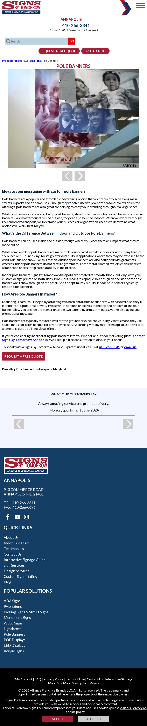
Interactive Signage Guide (25, 559)
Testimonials (14, 548)
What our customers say (74, 394)
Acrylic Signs (14, 651)
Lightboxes (12, 628)
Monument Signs (17, 617)
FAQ (38, 679)
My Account (23, 679)
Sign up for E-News (85, 683)
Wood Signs (13, 623)
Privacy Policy (53, 679)
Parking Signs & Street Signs (26, 612)
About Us (11, 537)
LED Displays (14, 645)
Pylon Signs (13, 606)
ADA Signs (12, 600)
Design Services (16, 571)
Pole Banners (14, 634)
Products (7, 60)
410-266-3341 (73, 25)
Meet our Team (16, 543)
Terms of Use (75, 679)
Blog (7, 582)
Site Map (63, 683)
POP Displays (14, 639)
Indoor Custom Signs (28, 60)
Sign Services (14, 565)
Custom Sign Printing (20, 576)
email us (130, 347)
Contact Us (13, 554)
